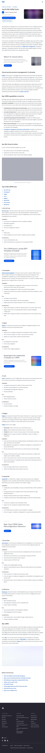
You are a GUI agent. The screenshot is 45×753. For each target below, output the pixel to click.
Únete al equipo (34, 717)
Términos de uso (26, 745)
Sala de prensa (34, 719)
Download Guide (9, 260)
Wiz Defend (4, 721)
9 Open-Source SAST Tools (10, 682)
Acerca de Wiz (33, 715)
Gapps (5, 194)
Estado (11, 745)
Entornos (3, 724)
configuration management (28, 46)
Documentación (5, 726)
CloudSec (15, 7)
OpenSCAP (6, 200)
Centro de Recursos (20, 723)
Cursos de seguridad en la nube (22, 717)
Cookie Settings (30, 747)
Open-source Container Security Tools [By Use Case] (17, 678)
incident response (24, 91)
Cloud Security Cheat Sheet (9, 17)
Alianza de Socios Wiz (35, 726)
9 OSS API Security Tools (10, 688)
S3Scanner (6, 204)
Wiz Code (3, 717)
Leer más (7, 530)
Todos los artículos (6, 7)
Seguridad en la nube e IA (7, 715)
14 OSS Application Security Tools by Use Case (15, 686)
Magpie (6, 198)
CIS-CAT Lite (7, 190)
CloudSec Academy (20, 721)
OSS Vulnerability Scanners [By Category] (14, 676)
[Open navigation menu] (42, 2)
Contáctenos (33, 723)
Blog (17, 719)
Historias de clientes (20, 715)
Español (5, 737)
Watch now (8, 65)
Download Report (9, 366)
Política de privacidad (18, 745)
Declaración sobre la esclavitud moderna (18, 747)
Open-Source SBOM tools (10, 690)
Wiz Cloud (4, 719)
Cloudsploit (7, 192)
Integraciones (4, 723)
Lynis (5, 196)
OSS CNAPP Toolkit (8, 684)
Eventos (32, 721)
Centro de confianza (35, 724)
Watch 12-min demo (7, 20)
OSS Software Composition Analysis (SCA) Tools (16, 680)
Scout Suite (7, 202)
